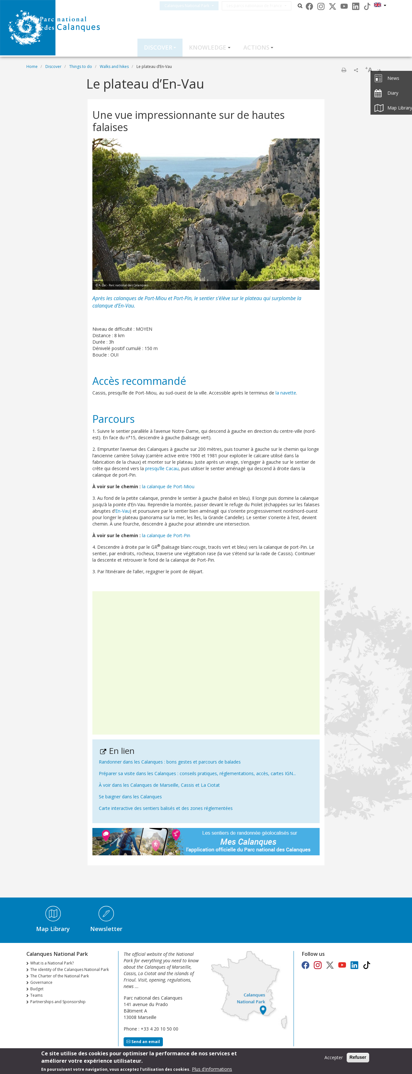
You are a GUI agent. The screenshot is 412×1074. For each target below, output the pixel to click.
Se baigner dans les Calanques (130, 797)
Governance (41, 982)
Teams (36, 995)
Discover (158, 47)
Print (344, 70)
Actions (256, 47)
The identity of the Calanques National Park (69, 969)
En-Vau (122, 511)
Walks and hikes (114, 66)
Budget (36, 989)
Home (32, 66)
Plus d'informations (212, 1070)
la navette (286, 393)
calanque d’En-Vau (113, 305)
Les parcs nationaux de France (262, 5)
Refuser (358, 1058)
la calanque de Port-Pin (166, 535)
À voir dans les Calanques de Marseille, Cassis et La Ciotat (159, 785)
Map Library (53, 929)
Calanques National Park (194, 5)
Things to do (80, 66)
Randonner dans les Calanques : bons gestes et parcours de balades (170, 762)
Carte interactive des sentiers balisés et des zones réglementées (166, 808)
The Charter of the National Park (59, 976)
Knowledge (207, 47)
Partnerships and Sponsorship (58, 1001)
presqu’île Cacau (162, 468)
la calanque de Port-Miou (168, 486)
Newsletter (106, 929)
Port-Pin (182, 298)
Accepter (333, 1058)
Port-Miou (156, 298)
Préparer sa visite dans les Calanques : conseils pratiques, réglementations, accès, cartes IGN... (197, 773)
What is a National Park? (52, 963)
